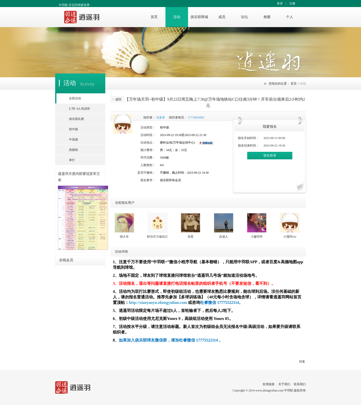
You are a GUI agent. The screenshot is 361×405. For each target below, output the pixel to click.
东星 (191, 236)
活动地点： (147, 142)
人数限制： (147, 165)
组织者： (149, 117)
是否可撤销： (146, 172)
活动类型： (147, 127)
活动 (176, 17)
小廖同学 (257, 236)
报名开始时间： (248, 138)
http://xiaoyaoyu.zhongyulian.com (158, 302)
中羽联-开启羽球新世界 (74, 5)
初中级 (73, 129)
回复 (302, 361)
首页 (154, 17)
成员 (221, 17)
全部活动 (75, 98)
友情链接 (268, 384)
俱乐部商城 (199, 17)
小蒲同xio (289, 236)
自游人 (223, 236)
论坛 (244, 17)
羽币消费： (147, 157)
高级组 (73, 150)
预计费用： (147, 150)
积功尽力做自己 (157, 236)
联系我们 (300, 384)
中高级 (73, 139)
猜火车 (124, 236)
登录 (280, 3)
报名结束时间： (248, 145)
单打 (72, 160)
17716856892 (196, 117)
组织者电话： (178, 117)
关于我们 (284, 384)
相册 (266, 17)
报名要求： (147, 180)
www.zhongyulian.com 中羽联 (274, 390)
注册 (292, 3)
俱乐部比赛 (76, 119)
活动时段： (147, 135)
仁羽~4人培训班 (79, 108)
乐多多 (160, 117)
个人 (289, 17)
